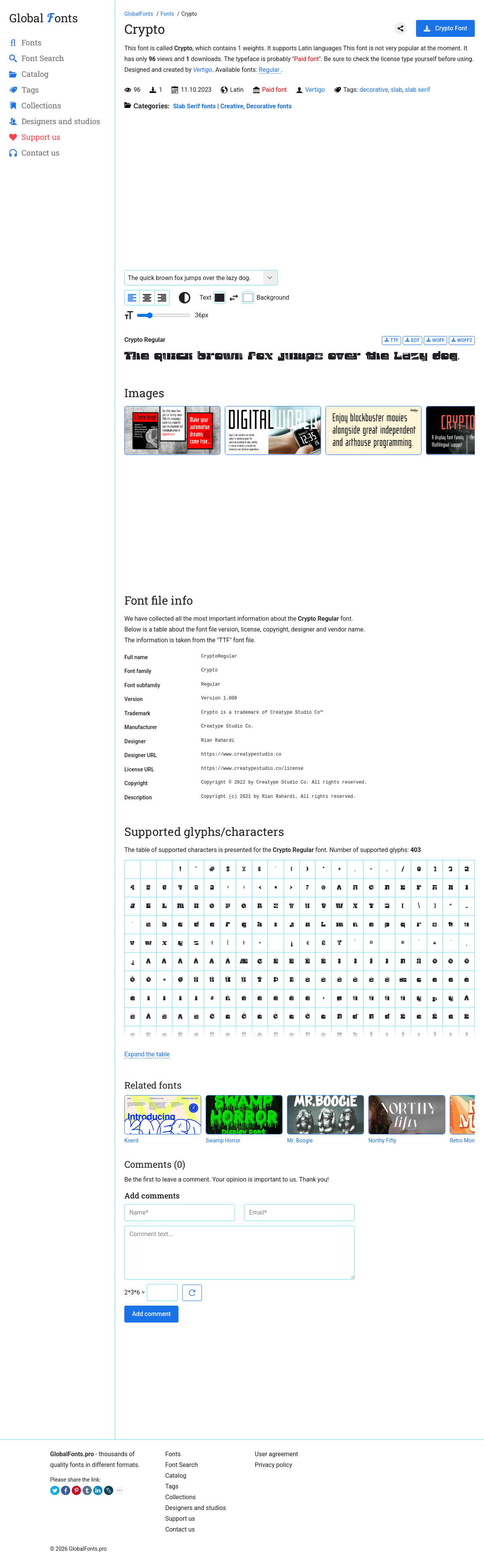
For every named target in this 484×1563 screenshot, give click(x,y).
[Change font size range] (163, 315)
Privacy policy (273, 1465)
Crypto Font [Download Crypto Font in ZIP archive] (445, 28)
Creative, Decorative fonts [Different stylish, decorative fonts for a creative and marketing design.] (256, 106)
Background (265, 298)
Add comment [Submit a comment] (151, 1314)
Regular (270, 69)
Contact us (180, 1529)
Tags (172, 1486)
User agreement (276, 1454)
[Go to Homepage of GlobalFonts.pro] (139, 14)
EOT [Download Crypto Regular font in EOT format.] (412, 340)
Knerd (131, 1140)
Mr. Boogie (300, 1140)
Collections (180, 1497)
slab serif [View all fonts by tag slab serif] (417, 89)
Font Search (181, 1465)
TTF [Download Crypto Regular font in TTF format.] (391, 340)
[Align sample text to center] (147, 297)
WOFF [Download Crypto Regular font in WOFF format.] (435, 340)
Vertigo (202, 69)
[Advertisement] (57, 288)
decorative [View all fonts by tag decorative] (374, 89)
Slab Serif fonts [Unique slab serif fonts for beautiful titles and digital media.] (194, 106)
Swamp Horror (223, 1140)
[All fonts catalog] (167, 14)
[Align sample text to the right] (162, 297)
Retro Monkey (466, 1140)
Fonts (173, 1454)
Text (213, 298)
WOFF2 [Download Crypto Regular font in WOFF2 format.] (461, 340)
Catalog (176, 1475)
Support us (180, 1518)
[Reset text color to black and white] (184, 297)
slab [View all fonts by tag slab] (396, 89)
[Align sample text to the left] (132, 297)
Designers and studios (195, 1508)
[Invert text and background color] (234, 297)
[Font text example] (194, 277)
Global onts (43, 17)
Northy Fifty (382, 1140)
